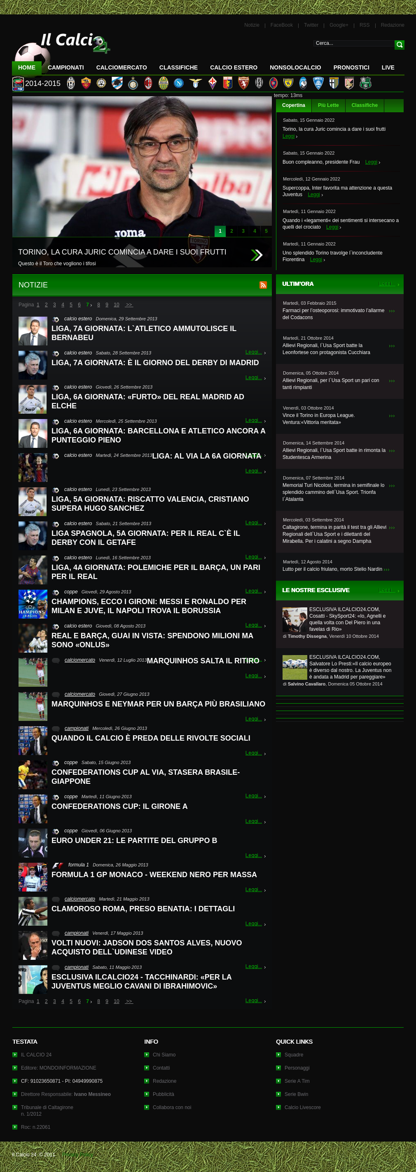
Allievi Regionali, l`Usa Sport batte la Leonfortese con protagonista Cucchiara (326, 349)
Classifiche (365, 105)
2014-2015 (43, 83)
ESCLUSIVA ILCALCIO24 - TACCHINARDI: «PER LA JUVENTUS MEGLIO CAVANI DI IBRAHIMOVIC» (141, 981)
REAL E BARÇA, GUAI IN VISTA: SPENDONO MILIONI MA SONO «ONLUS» (152, 640)
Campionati (66, 67)
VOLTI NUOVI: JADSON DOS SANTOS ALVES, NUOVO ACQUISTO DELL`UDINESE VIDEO (146, 947)
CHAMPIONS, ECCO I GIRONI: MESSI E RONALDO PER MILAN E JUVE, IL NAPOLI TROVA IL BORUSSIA (148, 606)
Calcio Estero (233, 67)
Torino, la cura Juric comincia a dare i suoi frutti (334, 129)
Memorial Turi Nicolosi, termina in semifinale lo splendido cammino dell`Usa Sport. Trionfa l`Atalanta (333, 492)
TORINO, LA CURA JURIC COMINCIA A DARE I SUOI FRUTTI (122, 252)
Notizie (251, 25)
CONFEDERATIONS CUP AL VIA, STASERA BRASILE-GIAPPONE (145, 776)
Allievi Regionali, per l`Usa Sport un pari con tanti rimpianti (331, 384)
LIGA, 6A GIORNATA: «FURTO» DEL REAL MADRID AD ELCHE (147, 401)
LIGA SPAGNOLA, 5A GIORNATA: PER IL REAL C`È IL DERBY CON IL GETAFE (145, 538)
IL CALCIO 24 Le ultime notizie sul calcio (61, 52)
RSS (365, 25)
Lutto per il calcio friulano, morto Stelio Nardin (332, 569)
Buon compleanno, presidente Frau (321, 162)
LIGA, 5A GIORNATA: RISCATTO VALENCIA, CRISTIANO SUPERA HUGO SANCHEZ (150, 503)
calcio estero (78, 319)
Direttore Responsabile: (66, 1094)
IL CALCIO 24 (36, 1055)
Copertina (293, 105)
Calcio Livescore (303, 1107)
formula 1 (78, 865)
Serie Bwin (296, 1094)
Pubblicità (163, 1094)
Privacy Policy (77, 1155)
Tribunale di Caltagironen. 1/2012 (47, 1111)
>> (129, 305)
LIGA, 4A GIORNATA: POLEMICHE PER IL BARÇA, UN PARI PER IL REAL (155, 572)
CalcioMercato (121, 67)
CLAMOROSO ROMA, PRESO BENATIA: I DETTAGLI (143, 909)
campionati (77, 728)
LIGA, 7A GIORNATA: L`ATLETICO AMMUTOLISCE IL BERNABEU (143, 333)
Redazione (392, 25)
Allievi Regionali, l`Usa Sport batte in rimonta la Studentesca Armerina (334, 453)
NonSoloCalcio (295, 67)
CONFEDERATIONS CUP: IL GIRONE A (119, 806)
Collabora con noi (172, 1107)
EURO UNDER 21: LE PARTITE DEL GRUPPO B (134, 840)
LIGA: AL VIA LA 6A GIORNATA (207, 456)
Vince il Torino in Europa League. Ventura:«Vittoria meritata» (319, 418)
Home (26, 67)
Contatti (161, 1068)
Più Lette (328, 105)
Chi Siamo (164, 1055)
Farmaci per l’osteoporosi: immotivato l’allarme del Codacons (333, 314)
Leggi (288, 136)
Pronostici (351, 67)
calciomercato (80, 660)
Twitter (311, 25)
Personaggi (297, 1068)
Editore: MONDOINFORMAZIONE (58, 1068)
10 (116, 305)
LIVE (388, 67)
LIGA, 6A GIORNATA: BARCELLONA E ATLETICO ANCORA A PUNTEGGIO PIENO (158, 435)
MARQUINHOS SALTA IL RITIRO (203, 661)
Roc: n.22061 (35, 1127)
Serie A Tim (297, 1081)
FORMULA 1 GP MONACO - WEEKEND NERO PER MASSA (154, 875)
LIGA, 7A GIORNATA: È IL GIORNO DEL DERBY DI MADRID (155, 363)
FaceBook (282, 25)
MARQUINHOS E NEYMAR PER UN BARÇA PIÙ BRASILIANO (158, 704)
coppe (71, 592)
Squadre (294, 1055)
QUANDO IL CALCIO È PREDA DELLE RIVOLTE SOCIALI (150, 738)
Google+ (339, 25)
